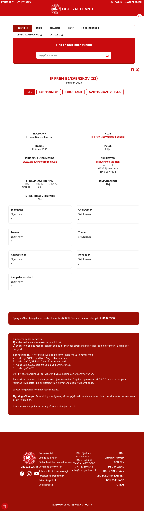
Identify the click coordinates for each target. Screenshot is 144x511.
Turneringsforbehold (39, 196)
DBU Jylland (116, 467)
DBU (121, 453)
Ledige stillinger (48, 458)
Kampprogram (48, 92)
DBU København (113, 471)
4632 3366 (108, 318)
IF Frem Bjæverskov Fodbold (108, 137)
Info (29, 92)
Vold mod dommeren (50, 467)
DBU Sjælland (115, 480)
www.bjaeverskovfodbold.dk (40, 162)
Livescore (56, 35)
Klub (108, 134)
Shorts (39, 184)
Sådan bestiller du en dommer (55, 462)
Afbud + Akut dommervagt (53, 471)
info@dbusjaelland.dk (84, 470)
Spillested (108, 158)
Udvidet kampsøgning (29, 35)
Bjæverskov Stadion (108, 162)
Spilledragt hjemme (39, 181)
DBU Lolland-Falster (110, 476)
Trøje (26, 184)
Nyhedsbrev (24, 3)
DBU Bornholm (114, 458)
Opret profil (133, 2)
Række (39, 146)
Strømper (53, 184)
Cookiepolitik (46, 485)
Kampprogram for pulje (104, 92)
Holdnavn (40, 134)
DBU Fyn (119, 462)
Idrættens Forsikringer (51, 476)
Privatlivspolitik (47, 480)
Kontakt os (7, 3)
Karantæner (73, 92)
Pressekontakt (47, 453)
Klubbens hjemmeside (39, 158)
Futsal (119, 485)
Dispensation (108, 181)
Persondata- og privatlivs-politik (72, 505)
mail (86, 318)
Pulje (108, 146)
